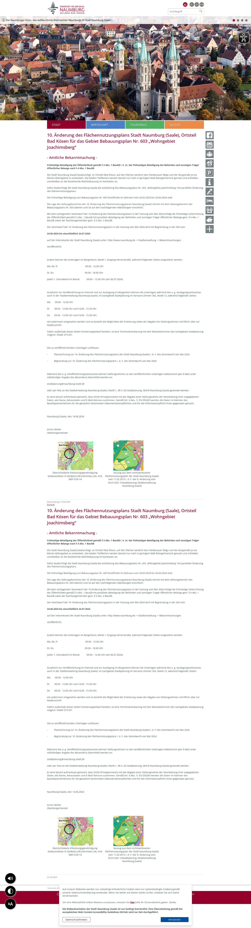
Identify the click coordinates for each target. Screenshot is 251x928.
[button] (10, 878)
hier (132, 902)
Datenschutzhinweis (76, 919)
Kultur (175, 125)
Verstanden (174, 919)
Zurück (50, 504)
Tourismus (138, 125)
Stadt (56, 125)
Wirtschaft (99, 125)
